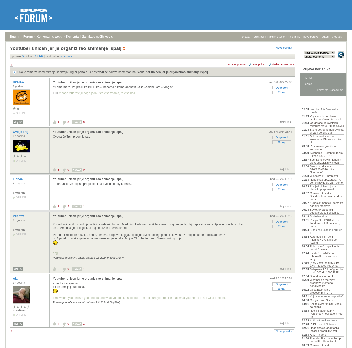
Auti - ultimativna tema (323, 320)
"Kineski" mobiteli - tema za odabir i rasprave (326, 204)
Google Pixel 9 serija (322, 300)
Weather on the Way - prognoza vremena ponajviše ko (323, 282)
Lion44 (18, 179)
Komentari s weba (49, 36)
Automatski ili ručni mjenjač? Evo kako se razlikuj (323, 239)
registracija (259, 36)
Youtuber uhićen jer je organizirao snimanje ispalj (173, 72)
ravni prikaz (259, 64)
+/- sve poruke (237, 64)
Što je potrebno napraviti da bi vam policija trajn (327, 131)
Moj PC (18, 122)
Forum (28, 36)
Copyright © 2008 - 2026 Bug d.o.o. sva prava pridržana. (176, 346)
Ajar (16, 278)
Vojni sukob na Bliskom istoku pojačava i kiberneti (325, 118)
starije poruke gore (283, 64)
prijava (245, 36)
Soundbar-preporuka (322, 276)
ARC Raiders (318, 334)
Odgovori (282, 87)
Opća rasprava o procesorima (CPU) (321, 291)
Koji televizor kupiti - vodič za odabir (326, 305)
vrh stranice (338, 340)
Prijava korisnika (316, 69)
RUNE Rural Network (323, 324)
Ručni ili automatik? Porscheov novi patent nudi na (326, 313)
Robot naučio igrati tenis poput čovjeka (324, 248)
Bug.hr (15, 36)
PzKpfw (19, 216)
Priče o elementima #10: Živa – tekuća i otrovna (325, 264)
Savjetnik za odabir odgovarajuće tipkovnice (324, 211)
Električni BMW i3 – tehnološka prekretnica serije (324, 256)
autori (325, 36)
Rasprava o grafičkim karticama (323, 148)
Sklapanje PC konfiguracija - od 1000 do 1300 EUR (326, 271)
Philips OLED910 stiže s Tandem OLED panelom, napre (325, 223)
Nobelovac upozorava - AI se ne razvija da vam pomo (326, 181)
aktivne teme (277, 36)
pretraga (337, 36)
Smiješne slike (318, 216)
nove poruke (311, 36)
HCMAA (19, 82)
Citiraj (281, 92)
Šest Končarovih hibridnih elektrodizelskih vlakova (325, 161)
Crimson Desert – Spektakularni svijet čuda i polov (326, 196)
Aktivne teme (313, 103)
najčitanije (294, 36)
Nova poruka (284, 47)
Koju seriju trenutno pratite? (327, 296)
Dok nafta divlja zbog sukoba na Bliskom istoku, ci (326, 139)
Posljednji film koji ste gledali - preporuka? (323, 188)
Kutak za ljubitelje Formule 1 (326, 231)
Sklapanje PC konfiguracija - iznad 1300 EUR (326, 154)
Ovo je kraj (21, 132)
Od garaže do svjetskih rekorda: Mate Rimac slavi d (327, 124)
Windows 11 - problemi (324, 175)
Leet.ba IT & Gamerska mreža (324, 111)
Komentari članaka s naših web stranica (94, 36)
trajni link (285, 121)
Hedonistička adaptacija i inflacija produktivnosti (325, 329)
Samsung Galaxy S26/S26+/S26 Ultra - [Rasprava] (323, 169)
